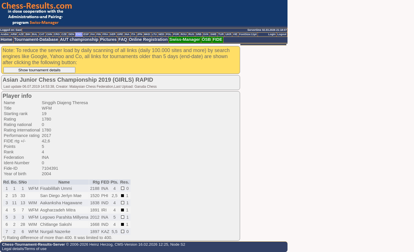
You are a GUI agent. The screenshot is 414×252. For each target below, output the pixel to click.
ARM (14, 34)
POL (168, 34)
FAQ (122, 39)
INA (127, 34)
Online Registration (148, 39)
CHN (49, 34)
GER (113, 34)
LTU (154, 34)
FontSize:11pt (247, 34)
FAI (93, 34)
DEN (71, 34)
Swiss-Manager (184, 39)
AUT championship (79, 39)
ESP (86, 34)
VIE (235, 34)
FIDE (217, 39)
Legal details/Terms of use (24, 249)
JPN (139, 34)
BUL (34, 34)
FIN (98, 34)
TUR (221, 34)
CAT (41, 34)
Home (6, 39)
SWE (213, 34)
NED (161, 34)
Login (271, 34)
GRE (120, 34)
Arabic (5, 34)
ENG (79, 34)
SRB (199, 34)
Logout (281, 34)
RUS (191, 34)
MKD (147, 34)
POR (176, 34)
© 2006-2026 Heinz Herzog (88, 244)
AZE (21, 34)
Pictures (108, 39)
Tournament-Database (36, 39)
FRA (105, 34)
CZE (64, 34)
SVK (206, 34)
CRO (57, 34)
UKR (228, 34)
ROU (184, 34)
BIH (28, 34)
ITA (133, 34)
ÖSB (206, 39)
